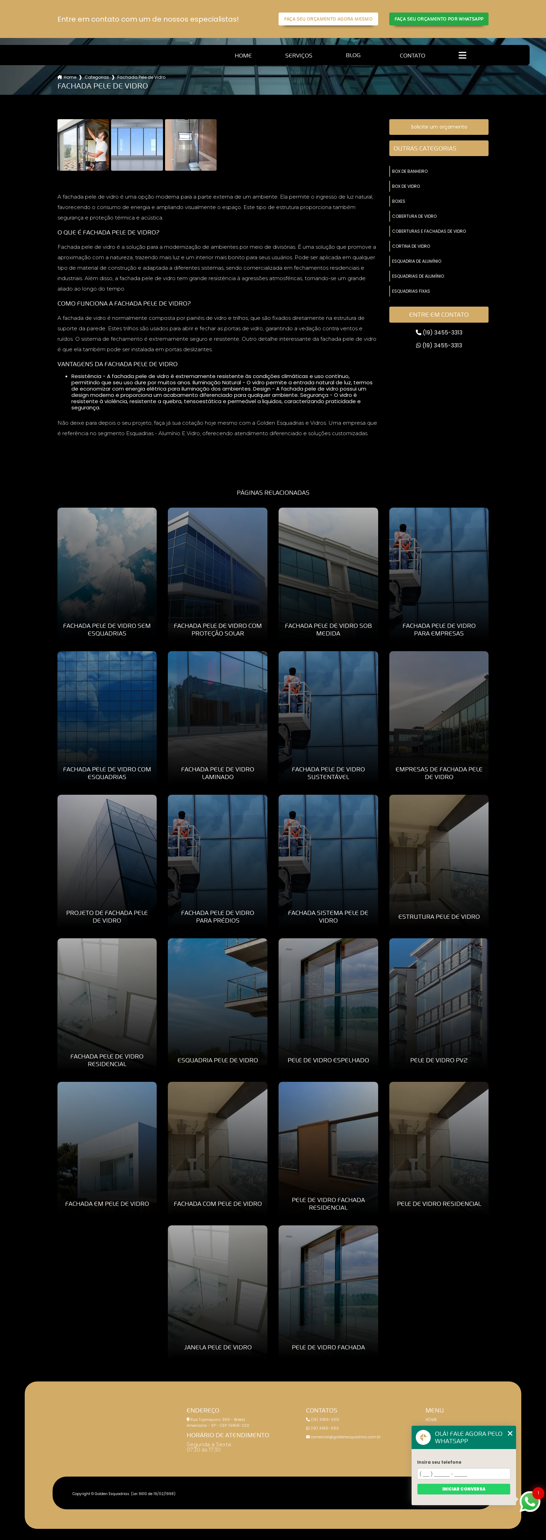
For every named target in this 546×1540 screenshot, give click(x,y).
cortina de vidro (411, 246)
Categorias (97, 77)
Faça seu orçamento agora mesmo (328, 19)
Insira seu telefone (439, 1462)
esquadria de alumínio (416, 261)
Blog (353, 55)
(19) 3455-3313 (439, 333)
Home (243, 55)
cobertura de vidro (414, 216)
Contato (412, 55)
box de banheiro (410, 171)
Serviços (298, 55)
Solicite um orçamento (439, 126)
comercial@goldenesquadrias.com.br (343, 1437)
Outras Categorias (425, 148)
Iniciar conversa (463, 1489)
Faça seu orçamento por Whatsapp (439, 19)
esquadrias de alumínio (418, 276)
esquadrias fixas (411, 291)
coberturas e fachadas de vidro (429, 231)
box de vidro (406, 186)
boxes (398, 201)
